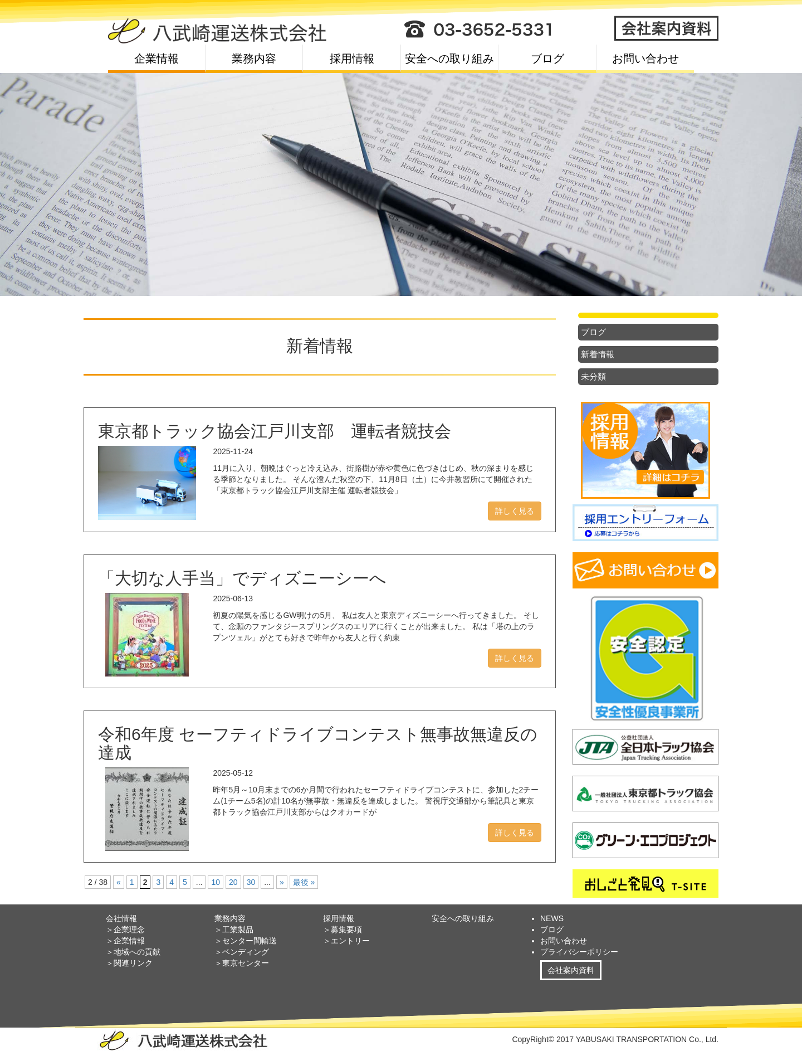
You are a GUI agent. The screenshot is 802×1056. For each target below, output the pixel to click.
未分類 (593, 376)
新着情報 (597, 354)
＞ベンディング (241, 951)
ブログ (547, 58)
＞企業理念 (125, 929)
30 (251, 882)
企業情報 (156, 58)
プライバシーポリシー (579, 951)
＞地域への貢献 (133, 951)
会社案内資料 (570, 970)
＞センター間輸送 (245, 940)
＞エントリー (346, 940)
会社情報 (121, 918)
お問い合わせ (645, 58)
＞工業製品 (233, 929)
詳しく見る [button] (514, 511)
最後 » (304, 882)
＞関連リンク (129, 962)
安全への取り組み (449, 58)
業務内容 (254, 58)
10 (215, 882)
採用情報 (352, 58)
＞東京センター (241, 962)
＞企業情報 (125, 940)
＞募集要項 (342, 929)
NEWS (552, 918)
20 (233, 882)
